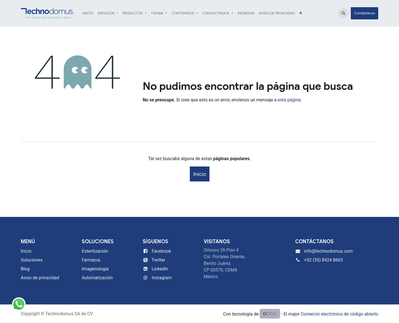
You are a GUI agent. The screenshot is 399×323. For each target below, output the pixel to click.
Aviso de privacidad (40, 277)
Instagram (162, 277)
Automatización (97, 277)
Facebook (161, 251)
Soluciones (31, 260)
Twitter (158, 260)
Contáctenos (364, 13)
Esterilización (95, 251)
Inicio (199, 174)
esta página (289, 99)
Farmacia (91, 260)
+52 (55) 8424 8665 (323, 260)
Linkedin (160, 268)
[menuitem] (87, 13)
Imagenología (95, 268)
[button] (343, 13)
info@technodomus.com (328, 251)
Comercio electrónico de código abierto (339, 314)
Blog (25, 268)
